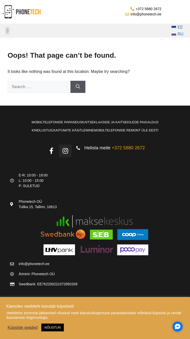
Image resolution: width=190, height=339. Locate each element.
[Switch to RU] (177, 34)
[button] (7, 31)
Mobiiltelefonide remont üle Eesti (126, 130)
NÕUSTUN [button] (52, 327)
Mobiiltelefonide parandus (57, 122)
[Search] (77, 87)
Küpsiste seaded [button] (22, 327)
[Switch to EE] (177, 27)
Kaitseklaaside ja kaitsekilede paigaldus (120, 122)
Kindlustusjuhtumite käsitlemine (63, 130)
